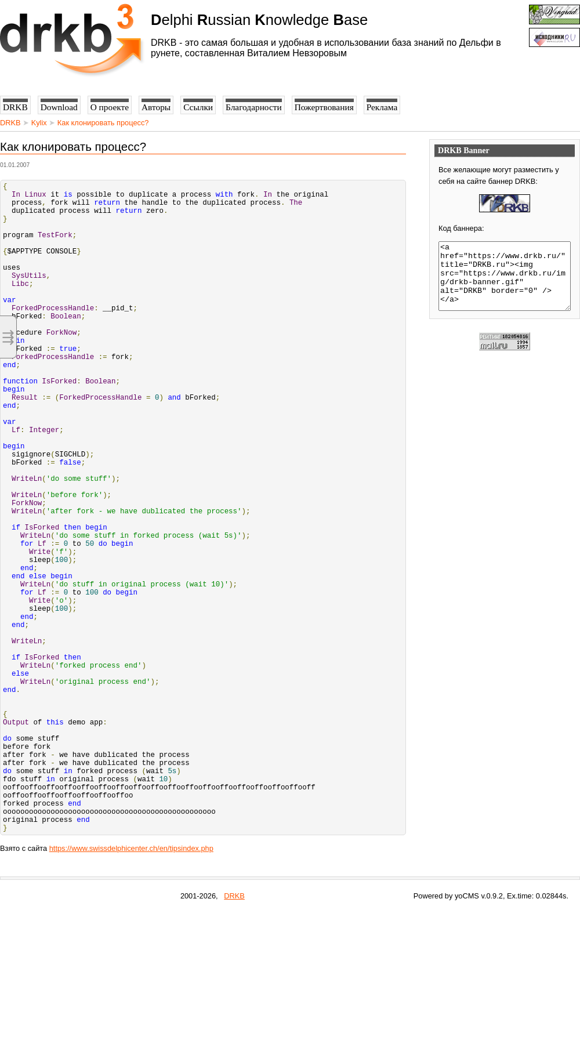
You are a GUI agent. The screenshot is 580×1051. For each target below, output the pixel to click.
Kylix (39, 122)
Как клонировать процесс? (103, 122)
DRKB (10, 122)
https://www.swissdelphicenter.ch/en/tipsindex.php (131, 987)
